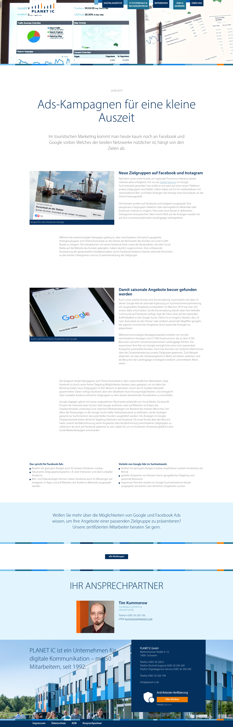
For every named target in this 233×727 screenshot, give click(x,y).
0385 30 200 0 (156, 662)
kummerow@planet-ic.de (138, 619)
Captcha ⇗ (164, 705)
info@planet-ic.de (149, 682)
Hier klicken (172, 699)
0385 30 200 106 (136, 615)
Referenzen (161, 3)
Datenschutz (58, 723)
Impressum (39, 723)
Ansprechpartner (92, 723)
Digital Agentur (168, 182)
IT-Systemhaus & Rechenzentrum (138, 4)
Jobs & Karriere (180, 4)
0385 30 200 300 (182, 669)
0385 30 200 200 (176, 665)
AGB (74, 723)
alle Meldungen (116, 556)
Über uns (197, 3)
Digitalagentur (113, 3)
